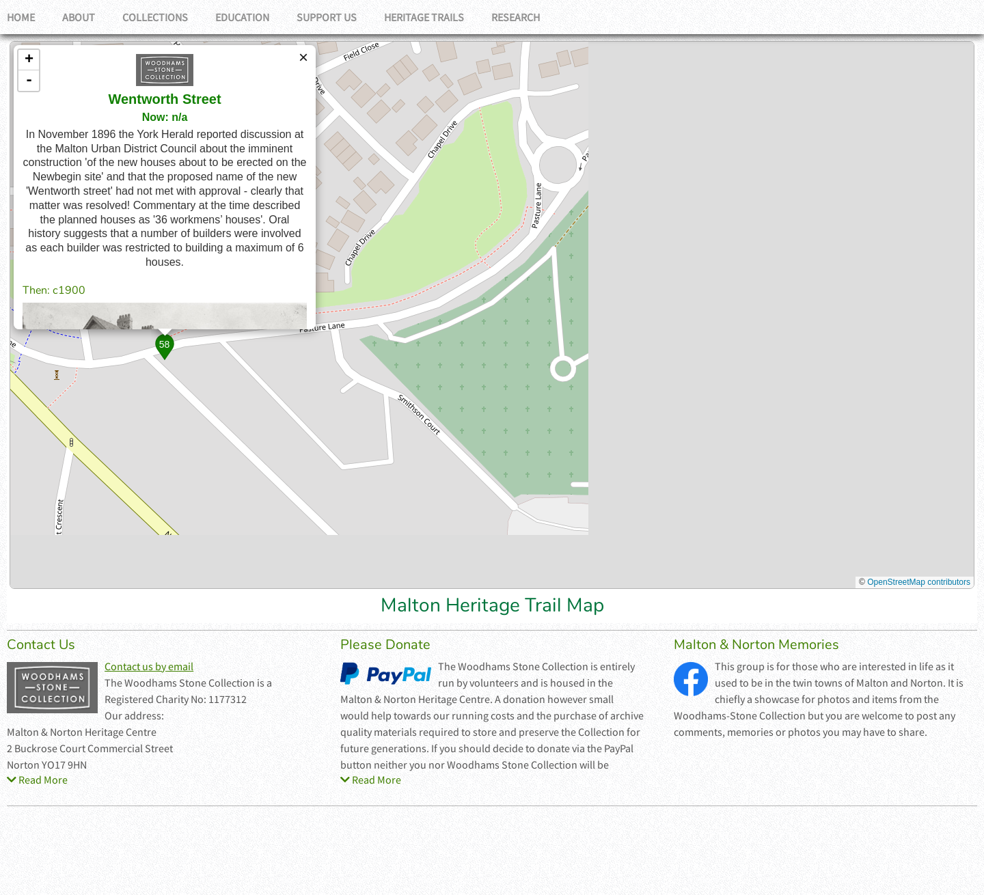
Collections (155, 17)
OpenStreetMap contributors (918, 582)
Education (242, 17)
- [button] (29, 80)
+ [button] (29, 60)
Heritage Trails (424, 17)
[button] (164, 346)
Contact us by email (149, 666)
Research (515, 17)
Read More (37, 779)
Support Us (327, 17)
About (78, 17)
